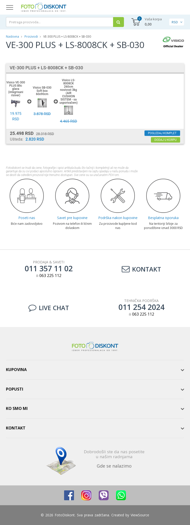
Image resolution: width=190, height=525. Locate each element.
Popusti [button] (14, 389)
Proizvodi (31, 36)
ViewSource (140, 515)
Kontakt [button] (15, 428)
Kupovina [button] (16, 369)
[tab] (95, 369)
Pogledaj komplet (161, 133)
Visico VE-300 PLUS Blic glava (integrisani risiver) (15, 89)
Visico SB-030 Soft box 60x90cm (42, 91)
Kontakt (141, 269)
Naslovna (12, 36)
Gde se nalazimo (114, 466)
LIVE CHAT (48, 307)
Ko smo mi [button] (17, 408)
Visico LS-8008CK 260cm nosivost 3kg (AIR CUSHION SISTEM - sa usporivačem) (68, 91)
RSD (175, 22)
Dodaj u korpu (165, 140)
